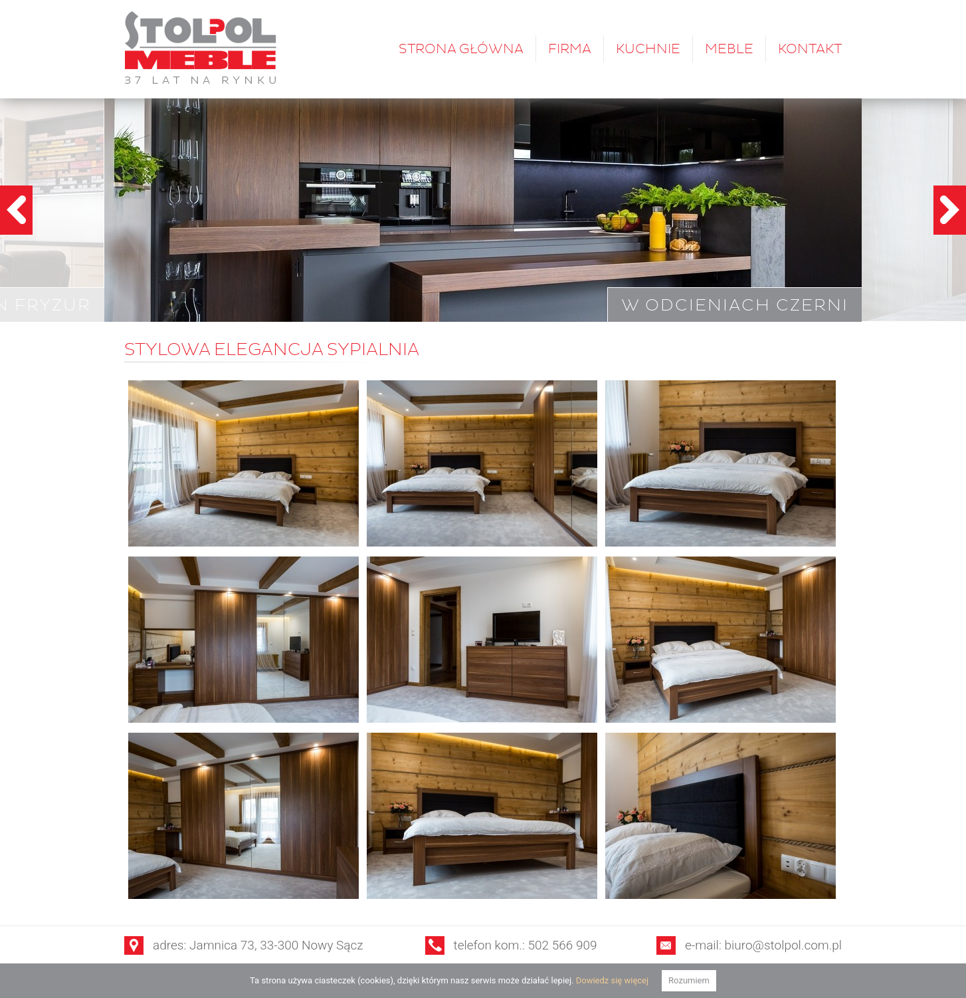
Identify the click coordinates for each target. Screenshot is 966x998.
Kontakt (810, 49)
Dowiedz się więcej (612, 980)
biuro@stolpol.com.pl (783, 945)
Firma (569, 49)
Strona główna (461, 49)
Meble (729, 49)
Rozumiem (689, 980)
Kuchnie (648, 49)
